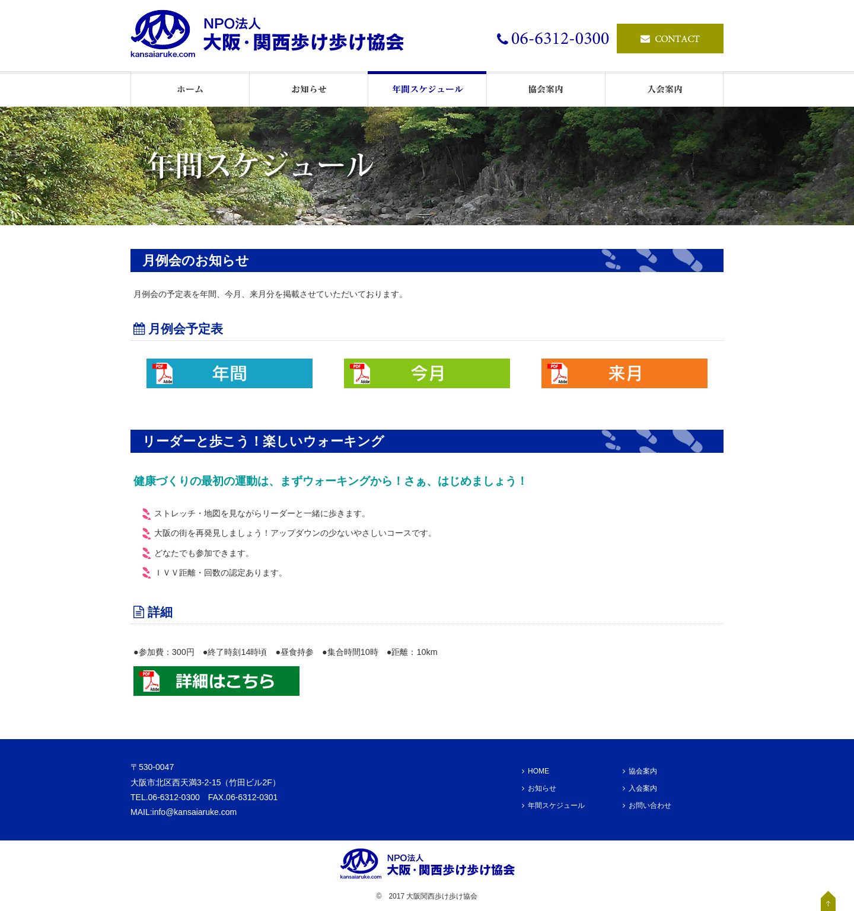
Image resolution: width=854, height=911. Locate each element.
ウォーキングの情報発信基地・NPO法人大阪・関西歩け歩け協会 (272, 35)
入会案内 (640, 788)
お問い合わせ (647, 805)
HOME (535, 771)
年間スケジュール (553, 805)
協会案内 (640, 771)
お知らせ (539, 788)
